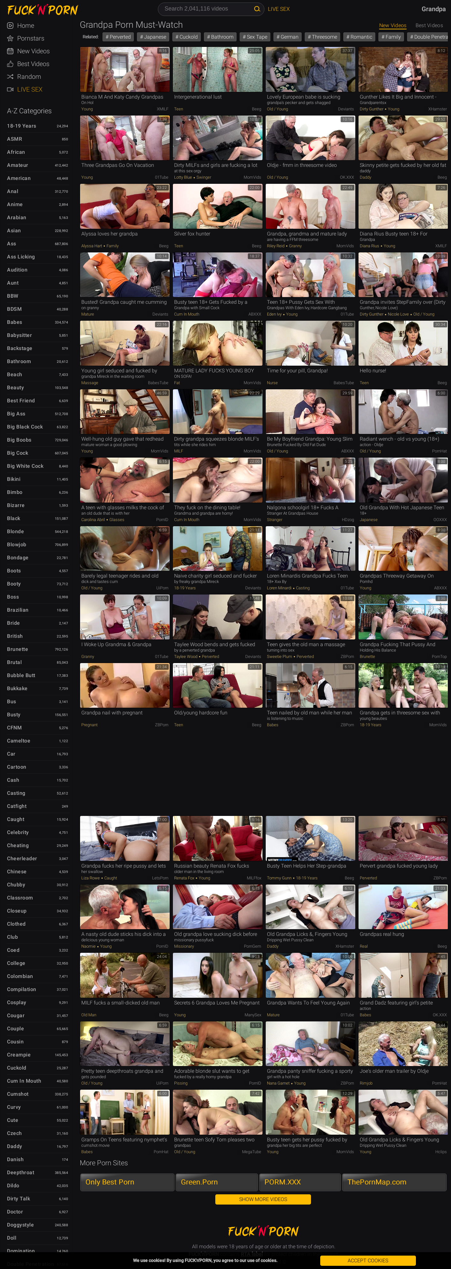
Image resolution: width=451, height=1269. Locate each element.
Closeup (17, 911)
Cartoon (16, 767)
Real (364, 946)
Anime (15, 204)
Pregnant (89, 724)
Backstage (20, 348)
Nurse (272, 382)
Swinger (203, 177)
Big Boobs (19, 440)
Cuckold (16, 1068)
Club (12, 937)
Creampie (19, 1055)
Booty (14, 584)
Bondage (18, 558)
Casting (16, 793)
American (19, 178)
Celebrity (18, 832)
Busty (14, 715)
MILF (178, 451)
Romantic (360, 37)
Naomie (89, 946)
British (15, 636)
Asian (14, 231)
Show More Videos (263, 1199)
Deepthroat (20, 1172)
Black (13, 518)
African (16, 152)
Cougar (16, 1015)
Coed (13, 950)
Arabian (16, 217)
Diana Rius (370, 245)
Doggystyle (20, 1225)
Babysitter (19, 335)
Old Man (88, 1014)
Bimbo (15, 492)
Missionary (184, 946)
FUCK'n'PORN (39, 9)
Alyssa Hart (92, 245)
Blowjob (16, 544)
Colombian (20, 976)
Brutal (14, 662)
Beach (14, 374)
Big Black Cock (25, 427)
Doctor (15, 1212)
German (289, 37)
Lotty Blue (183, 177)
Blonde (15, 531)
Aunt (12, 283)
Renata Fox (184, 878)
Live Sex (29, 89)
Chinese (17, 872)
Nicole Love (398, 314)
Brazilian (18, 610)
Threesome (324, 37)
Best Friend (21, 401)
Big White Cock (25, 466)
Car (11, 754)
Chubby (16, 885)
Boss (13, 597)
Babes (14, 322)
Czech (14, 1133)
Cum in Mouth (24, 1081)
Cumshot (18, 1094)
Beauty (15, 387)
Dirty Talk (18, 1199)
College (16, 963)
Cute (12, 1120)
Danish (15, 1159)
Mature (87, 314)
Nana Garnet (279, 1083)
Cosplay (16, 1002)
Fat (177, 382)
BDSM (14, 309)
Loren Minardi (279, 588)
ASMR (14, 139)
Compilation (21, 989)
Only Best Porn (109, 1182)
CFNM (14, 728)
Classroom (20, 898)
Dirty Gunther (372, 109)
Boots (14, 571)
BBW (12, 296)
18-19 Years (21, 126)
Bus (11, 701)
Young (87, 109)
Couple (15, 1029)
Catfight (16, 806)
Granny (295, 245)
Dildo (13, 1186)
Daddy (14, 1146)
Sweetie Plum (280, 656)
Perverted (119, 37)
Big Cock (17, 453)
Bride (13, 623)
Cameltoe (18, 741)
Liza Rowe (91, 878)
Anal (12, 191)
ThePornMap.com (377, 1182)
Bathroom (19, 361)
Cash (13, 780)
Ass (11, 244)
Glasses (116, 519)
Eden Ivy (275, 314)
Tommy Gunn (279, 878)
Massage (89, 382)
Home (25, 25)
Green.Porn (199, 1182)
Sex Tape (256, 37)
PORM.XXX (282, 1182)
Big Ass (16, 414)
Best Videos (33, 64)
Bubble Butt (21, 675)
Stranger (274, 519)
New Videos (33, 51)
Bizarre (16, 505)
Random (29, 76)
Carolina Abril (93, 519)
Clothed (16, 924)
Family (392, 37)
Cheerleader (22, 858)
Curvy (14, 1107)
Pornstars (30, 38)
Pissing (181, 1083)
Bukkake (17, 688)
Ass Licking (21, 257)
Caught (15, 819)
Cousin (15, 1042)
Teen (178, 109)
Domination (21, 1251)
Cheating (18, 845)
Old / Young (277, 109)
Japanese (154, 37)
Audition (17, 270)
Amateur (17, 165)
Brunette (17, 649)
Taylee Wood (186, 656)
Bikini (13, 479)
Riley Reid (276, 245)
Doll (11, 1238)
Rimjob (366, 1083)
